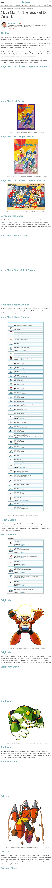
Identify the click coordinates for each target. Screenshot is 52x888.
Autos (6, 5)
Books (11, 5)
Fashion (44, 5)
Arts (2, 5)
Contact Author (11, 28)
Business (18, 5)
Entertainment (32, 5)
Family (39, 5)
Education (24, 5)
